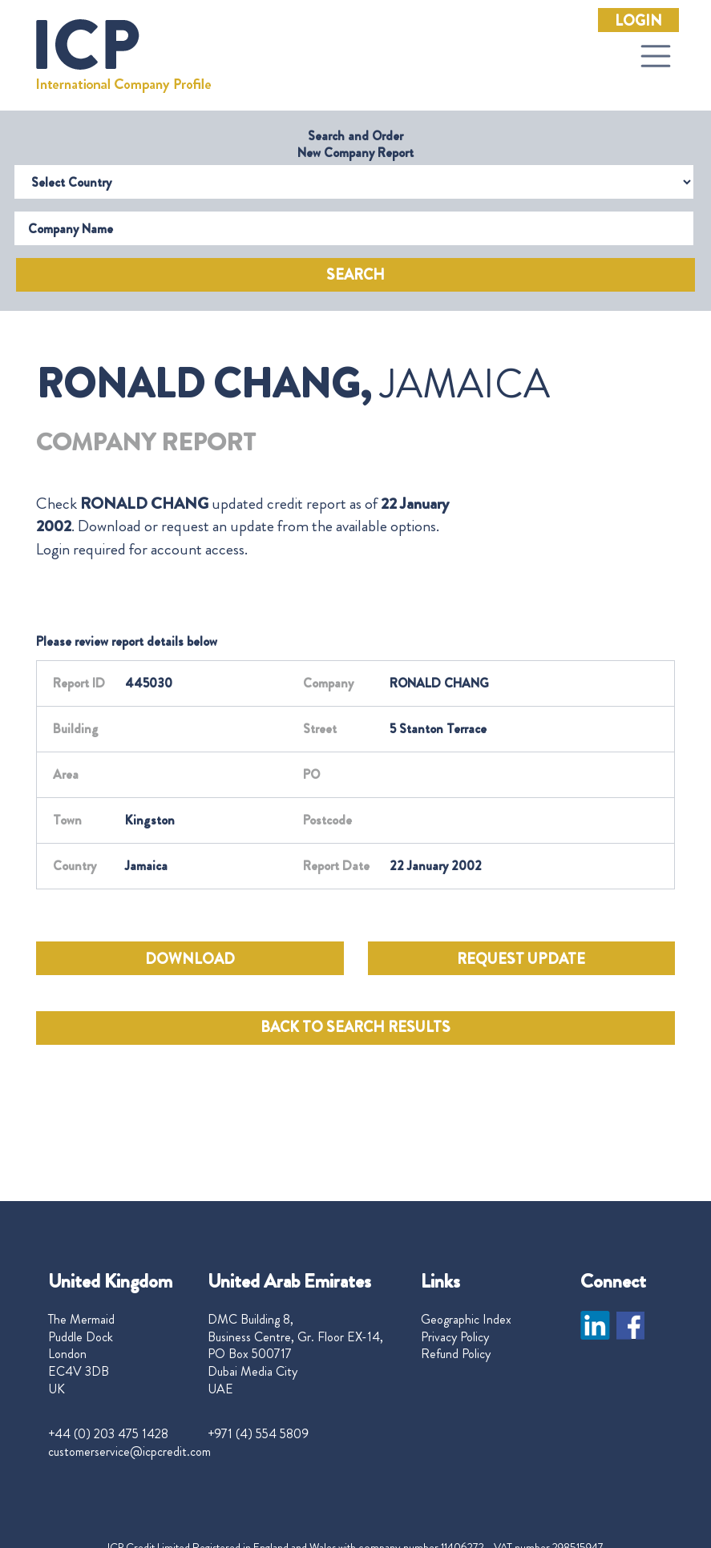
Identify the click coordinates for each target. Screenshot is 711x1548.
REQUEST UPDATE (521, 959)
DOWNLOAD (190, 959)
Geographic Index (466, 1319)
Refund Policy (456, 1354)
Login (638, 20)
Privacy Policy (455, 1337)
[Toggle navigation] (655, 56)
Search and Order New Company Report (355, 144)
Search (355, 274)
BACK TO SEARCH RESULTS (355, 1027)
